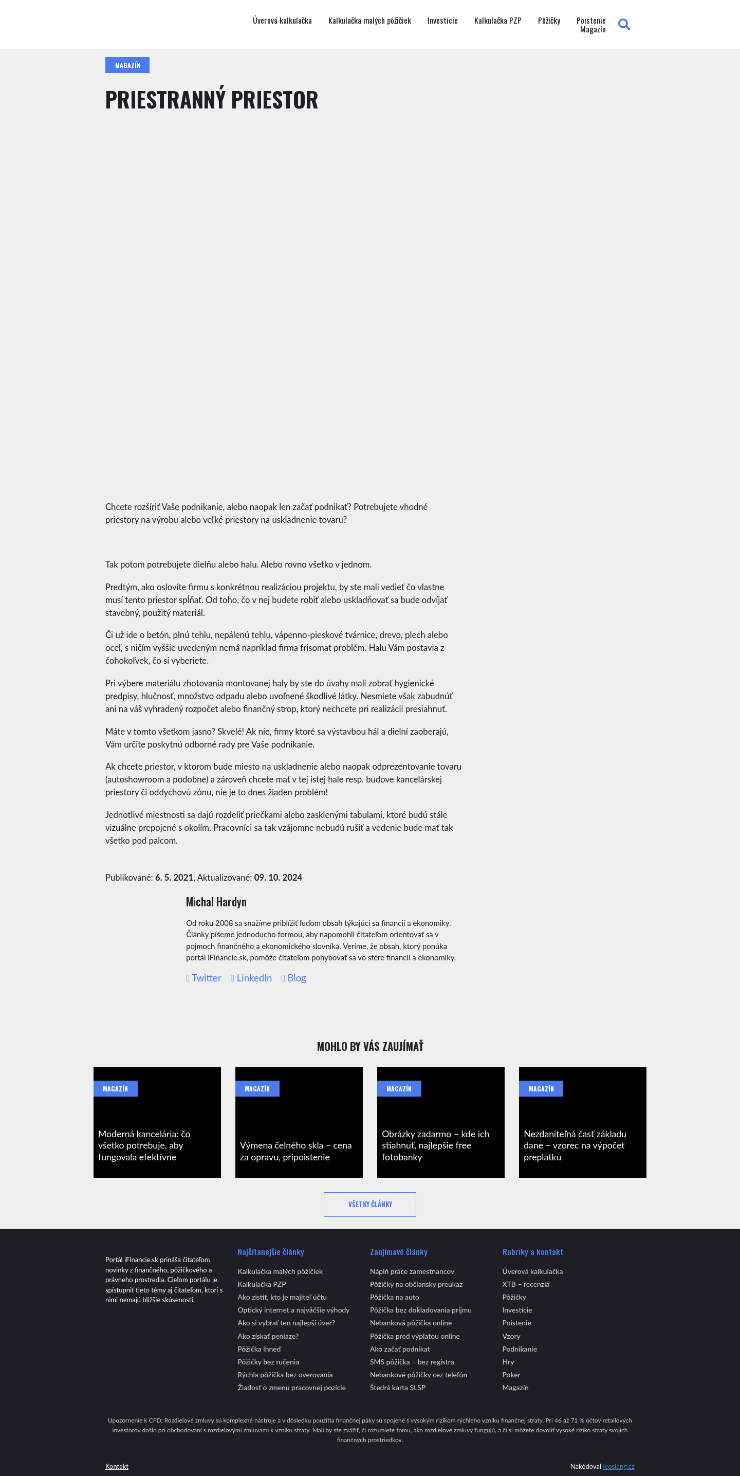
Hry (508, 1361)
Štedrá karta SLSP (397, 1387)
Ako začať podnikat (400, 1348)
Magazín (593, 29)
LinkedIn (251, 978)
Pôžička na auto (394, 1296)
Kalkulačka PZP (498, 20)
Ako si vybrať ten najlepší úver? (286, 1322)
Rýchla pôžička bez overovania (284, 1374)
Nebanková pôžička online (411, 1322)
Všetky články (370, 1204)
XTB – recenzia (526, 1284)
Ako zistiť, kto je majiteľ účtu (282, 1296)
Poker (512, 1374)
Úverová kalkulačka (282, 20)
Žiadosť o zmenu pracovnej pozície (291, 1387)
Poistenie (591, 20)
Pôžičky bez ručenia (268, 1361)
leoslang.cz (619, 1466)
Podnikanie (520, 1348)
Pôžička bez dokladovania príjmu (421, 1309)
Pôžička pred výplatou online (415, 1336)
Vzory (512, 1336)
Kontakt (116, 1466)
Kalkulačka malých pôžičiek (369, 20)
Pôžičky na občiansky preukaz (416, 1284)
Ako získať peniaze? (268, 1336)
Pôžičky (549, 20)
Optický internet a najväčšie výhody (293, 1309)
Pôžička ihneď (259, 1348)
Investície (443, 20)
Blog (294, 978)
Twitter (203, 978)
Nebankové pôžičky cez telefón (418, 1374)
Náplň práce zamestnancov (412, 1271)
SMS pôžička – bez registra (412, 1361)
